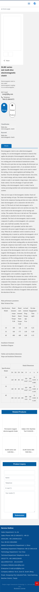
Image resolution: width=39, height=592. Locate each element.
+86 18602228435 (15, 558)
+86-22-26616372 (8, 99)
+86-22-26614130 (31, 549)
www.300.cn (32, 584)
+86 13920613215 (15, 539)
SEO (19, 586)
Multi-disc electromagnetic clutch (7, 128)
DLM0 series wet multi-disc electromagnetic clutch (10, 452)
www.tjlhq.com (19, 565)
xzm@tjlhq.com (7, 94)
